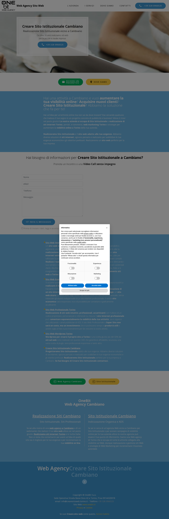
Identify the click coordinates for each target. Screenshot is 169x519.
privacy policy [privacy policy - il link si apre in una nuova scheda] (88, 233)
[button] (107, 228)
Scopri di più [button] (84, 290)
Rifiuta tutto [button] (72, 285)
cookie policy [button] (81, 242)
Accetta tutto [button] (96, 285)
